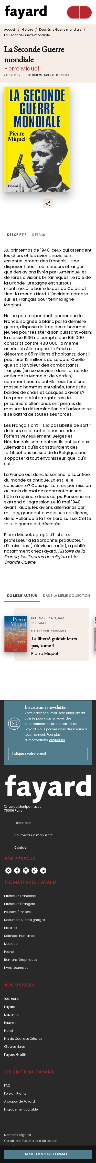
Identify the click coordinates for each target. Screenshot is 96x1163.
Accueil (10, 29)
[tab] (16, 235)
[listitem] (8, 870)
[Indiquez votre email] (41, 754)
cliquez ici (57, 740)
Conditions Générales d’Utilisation (30, 1141)
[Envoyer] (82, 754)
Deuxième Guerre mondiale (60, 29)
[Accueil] (25, 12)
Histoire (27, 29)
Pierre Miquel (21, 68)
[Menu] (79, 12)
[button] (49, 75)
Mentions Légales (17, 1135)
